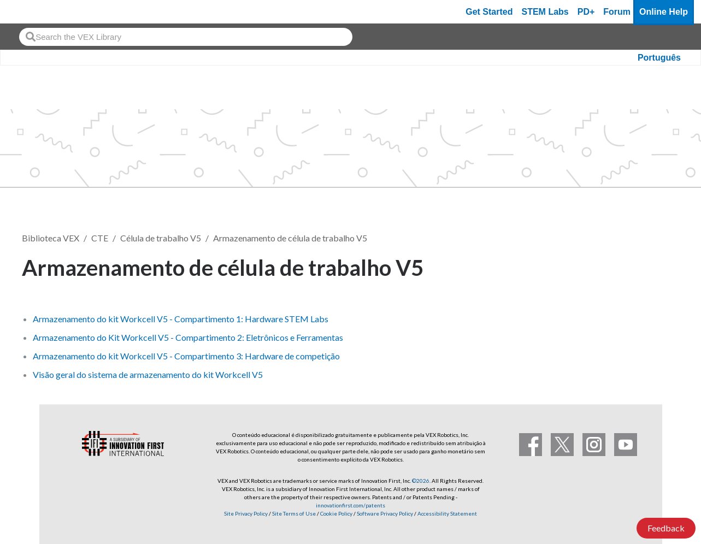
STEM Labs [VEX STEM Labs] (545, 11)
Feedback (666, 528)
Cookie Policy (336, 513)
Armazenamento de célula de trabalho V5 (290, 238)
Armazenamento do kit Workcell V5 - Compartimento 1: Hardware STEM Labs (180, 319)
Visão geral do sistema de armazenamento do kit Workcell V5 (148, 374)
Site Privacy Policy (246, 513)
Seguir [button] (652, 265)
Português (659, 57)
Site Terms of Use (293, 513)
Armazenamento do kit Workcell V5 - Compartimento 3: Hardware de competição (186, 356)
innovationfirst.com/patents (350, 505)
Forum (617, 11)
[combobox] (185, 37)
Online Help (663, 11)
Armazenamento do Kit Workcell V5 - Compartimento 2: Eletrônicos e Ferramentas (188, 337)
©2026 (420, 480)
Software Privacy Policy (385, 513)
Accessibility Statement (447, 513)
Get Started (489, 11)
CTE (99, 238)
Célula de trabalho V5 (160, 238)
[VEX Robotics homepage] (29, 11)
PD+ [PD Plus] (586, 11)
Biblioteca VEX (50, 238)
